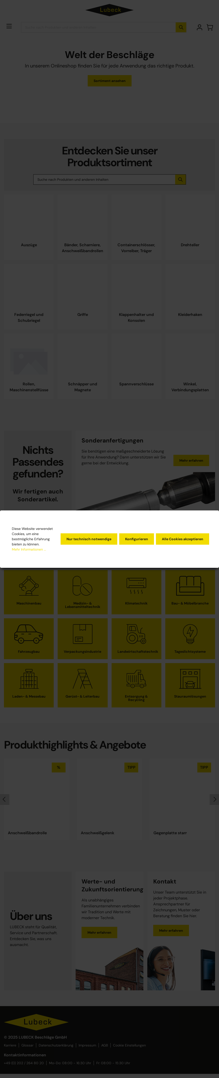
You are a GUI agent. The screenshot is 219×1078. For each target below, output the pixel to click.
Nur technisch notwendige (89, 539)
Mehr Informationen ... (29, 549)
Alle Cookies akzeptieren (182, 539)
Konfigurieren (136, 539)
